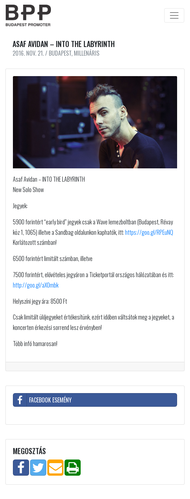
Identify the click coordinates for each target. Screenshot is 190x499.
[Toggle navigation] (174, 15)
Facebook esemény (42, 399)
